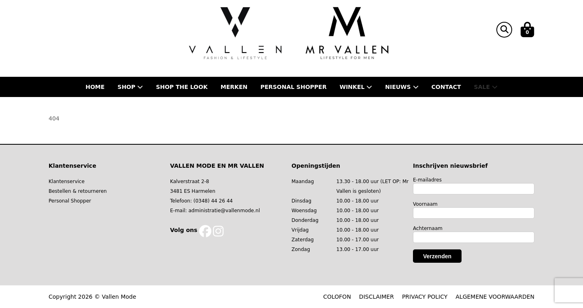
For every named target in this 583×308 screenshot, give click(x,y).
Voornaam (425, 204)
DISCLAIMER (376, 296)
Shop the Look (182, 87)
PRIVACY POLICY (424, 296)
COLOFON (337, 296)
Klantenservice (67, 181)
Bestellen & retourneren (78, 191)
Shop (130, 87)
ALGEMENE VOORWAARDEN (494, 296)
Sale (486, 87)
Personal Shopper (70, 201)
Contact (446, 87)
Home (94, 87)
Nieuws (401, 87)
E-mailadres (427, 180)
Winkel (356, 87)
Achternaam (428, 228)
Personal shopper (293, 87)
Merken (234, 87)
